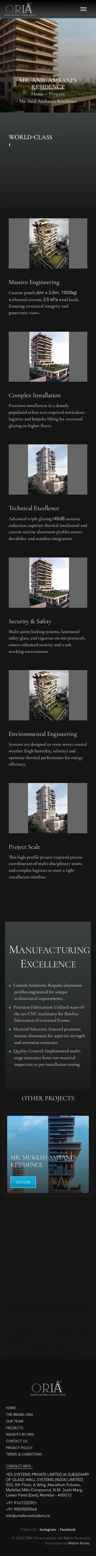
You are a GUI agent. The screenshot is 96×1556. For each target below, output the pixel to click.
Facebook (68, 1529)
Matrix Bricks (79, 1543)
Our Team (14, 1421)
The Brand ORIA (19, 1414)
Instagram (48, 1529)
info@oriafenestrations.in (28, 1515)
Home (37, 94)
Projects (14, 1428)
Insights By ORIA (20, 1434)
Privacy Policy (19, 1447)
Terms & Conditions (24, 1454)
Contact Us (16, 1441)
